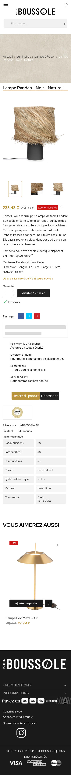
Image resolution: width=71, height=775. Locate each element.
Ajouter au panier (33, 293)
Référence (9, 425)
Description (49, 396)
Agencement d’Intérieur (18, 717)
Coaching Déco (12, 711)
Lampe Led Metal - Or (22, 618)
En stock (8, 431)
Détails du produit (25, 396)
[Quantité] (7, 293)
